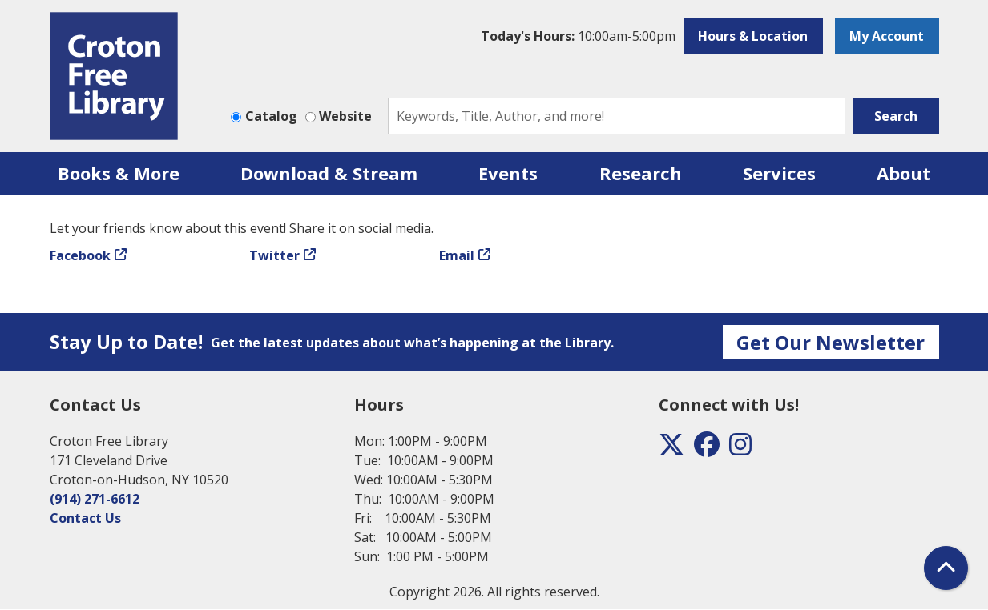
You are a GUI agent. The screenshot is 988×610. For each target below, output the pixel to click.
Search (895, 116)
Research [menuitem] (640, 173)
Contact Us (85, 518)
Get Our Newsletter (830, 342)
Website (345, 116)
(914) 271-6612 (94, 499)
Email (456, 255)
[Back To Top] (946, 568)
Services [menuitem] (779, 173)
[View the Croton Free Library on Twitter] (671, 449)
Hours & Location (753, 36)
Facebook (80, 255)
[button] (578, 36)
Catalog (271, 116)
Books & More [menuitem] (118, 173)
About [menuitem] (903, 173)
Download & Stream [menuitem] (328, 173)
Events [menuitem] (508, 173)
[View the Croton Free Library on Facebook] (707, 449)
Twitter (274, 255)
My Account (886, 36)
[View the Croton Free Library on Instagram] (740, 449)
